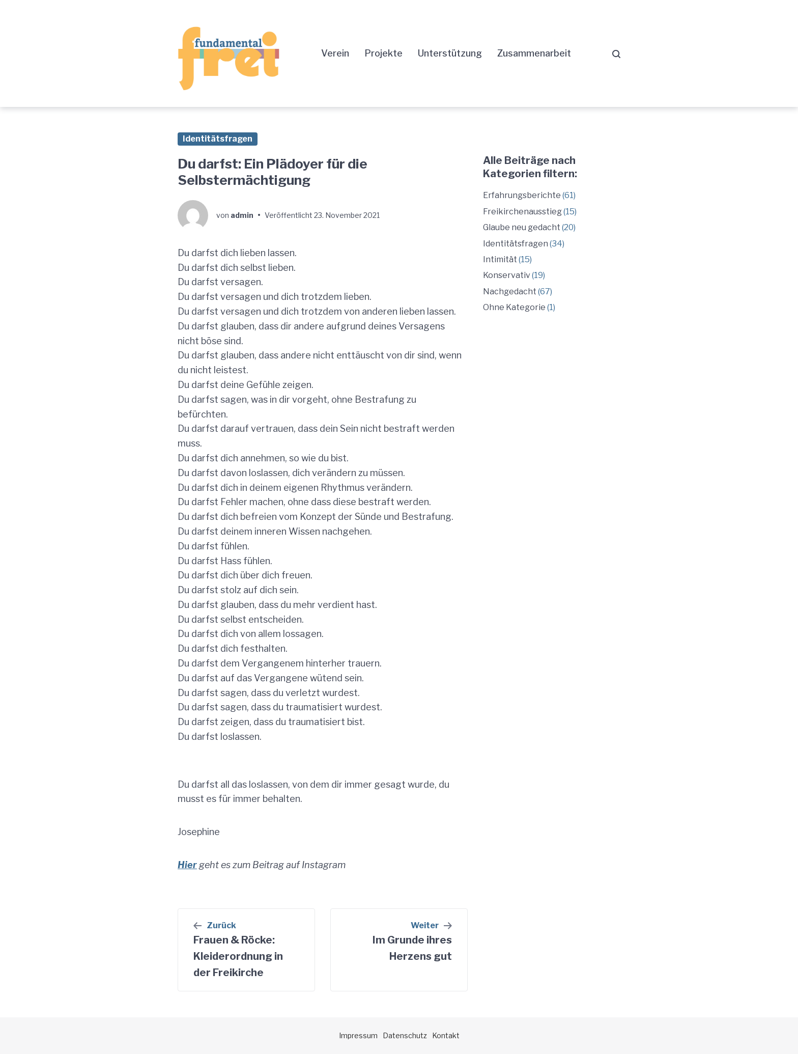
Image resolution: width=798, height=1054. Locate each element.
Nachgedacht (509, 291)
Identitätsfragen (217, 139)
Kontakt (446, 1035)
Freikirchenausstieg (522, 211)
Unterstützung (450, 53)
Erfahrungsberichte (522, 195)
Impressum (358, 1035)
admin (242, 215)
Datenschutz (405, 1035)
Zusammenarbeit (534, 53)
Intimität (500, 259)
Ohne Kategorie (514, 307)
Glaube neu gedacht (521, 227)
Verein (335, 53)
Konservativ (506, 275)
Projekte (383, 53)
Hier (187, 864)
